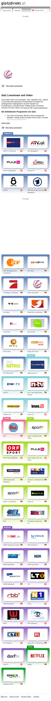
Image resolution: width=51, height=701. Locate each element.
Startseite (7, 11)
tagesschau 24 (32, 373)
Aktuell (17, 11)
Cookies (36, 697)
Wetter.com (7, 414)
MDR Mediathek (8, 564)
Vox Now (6, 312)
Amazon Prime (8, 684)
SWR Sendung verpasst (11, 545)
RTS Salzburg (32, 623)
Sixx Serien (31, 332)
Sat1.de (26, 108)
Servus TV (31, 170)
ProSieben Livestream (10, 293)
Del (4, 521)
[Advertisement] (25, 43)
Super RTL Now (33, 351)
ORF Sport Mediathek (10, 458)
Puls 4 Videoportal (9, 170)
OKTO (5, 190)
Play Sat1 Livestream (13, 128)
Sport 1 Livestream (9, 501)
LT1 (29, 584)
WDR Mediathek (8, 584)
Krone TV (31, 414)
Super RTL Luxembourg (36, 643)
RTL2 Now (6, 351)
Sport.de (30, 501)
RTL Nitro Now (8, 373)
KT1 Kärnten (7, 643)
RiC (4, 436)
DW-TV (5, 392)
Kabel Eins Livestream (35, 312)
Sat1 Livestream (33, 293)
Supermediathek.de (40, 108)
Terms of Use (14, 697)
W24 (5, 623)
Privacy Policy (26, 697)
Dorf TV (6, 664)
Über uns (4, 697)
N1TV (29, 604)
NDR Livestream (33, 564)
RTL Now (31, 271)
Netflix (30, 664)
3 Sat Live (6, 332)
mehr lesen (5, 123)
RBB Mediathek (8, 604)
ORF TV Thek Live (9, 151)
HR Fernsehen (32, 545)
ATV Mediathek (33, 151)
